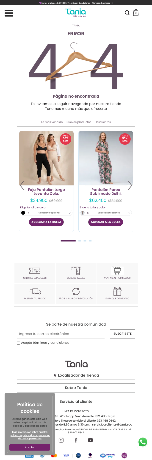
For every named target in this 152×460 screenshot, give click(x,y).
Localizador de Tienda (76, 375)
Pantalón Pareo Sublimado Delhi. (106, 192)
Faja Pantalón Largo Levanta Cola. (46, 192)
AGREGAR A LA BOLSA (46, 222)
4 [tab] (90, 240)
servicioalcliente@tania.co (112, 424)
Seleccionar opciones (50, 212)
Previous (22, 185)
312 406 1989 (105, 416)
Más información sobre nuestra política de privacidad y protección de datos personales (30, 435)
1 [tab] (68, 240)
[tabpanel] (46, 181)
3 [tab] (84, 240)
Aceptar (30, 447)
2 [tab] (79, 240)
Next (130, 185)
